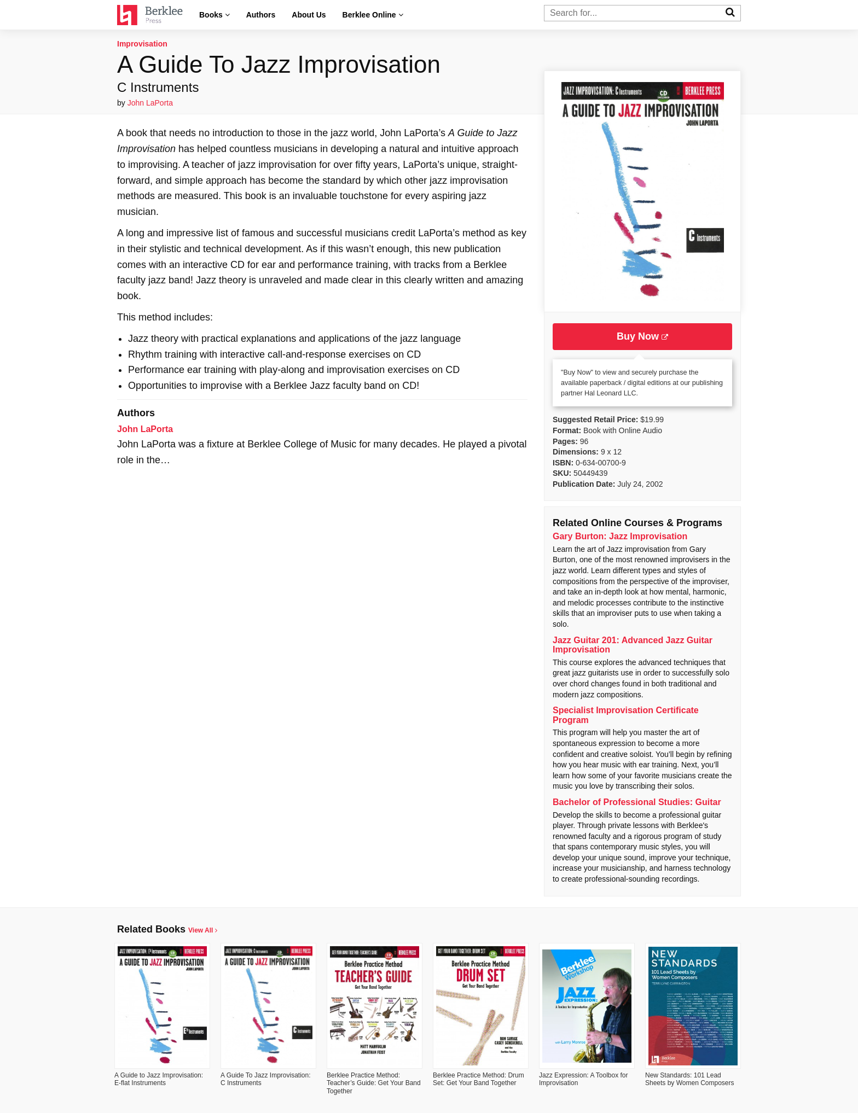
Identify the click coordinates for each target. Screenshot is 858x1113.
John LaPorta (150, 102)
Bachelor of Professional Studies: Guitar (637, 802)
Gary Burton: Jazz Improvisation (620, 536)
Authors (261, 14)
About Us (309, 14)
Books (214, 14)
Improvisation (142, 43)
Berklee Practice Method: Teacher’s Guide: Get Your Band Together (374, 1083)
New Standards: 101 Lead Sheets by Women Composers (689, 1079)
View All (202, 930)
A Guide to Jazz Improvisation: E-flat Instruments (158, 1079)
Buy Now (642, 336)
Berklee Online (373, 14)
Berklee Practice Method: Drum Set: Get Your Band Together (478, 1079)
